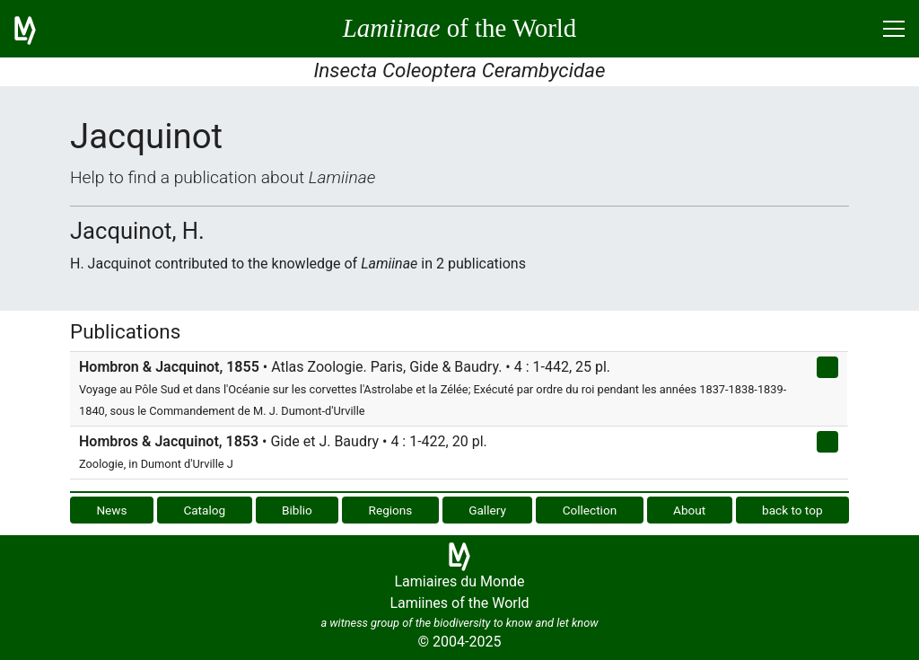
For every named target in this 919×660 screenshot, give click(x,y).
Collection (590, 510)
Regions (391, 510)
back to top (792, 510)
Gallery (487, 510)
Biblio (297, 510)
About (689, 510)
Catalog (204, 510)
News (111, 510)
